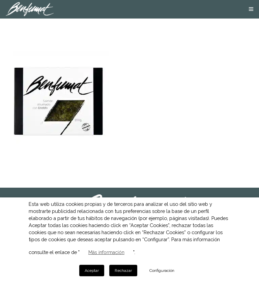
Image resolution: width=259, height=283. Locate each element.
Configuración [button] (161, 270)
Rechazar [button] (123, 270)
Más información (106, 252)
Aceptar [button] (92, 270)
